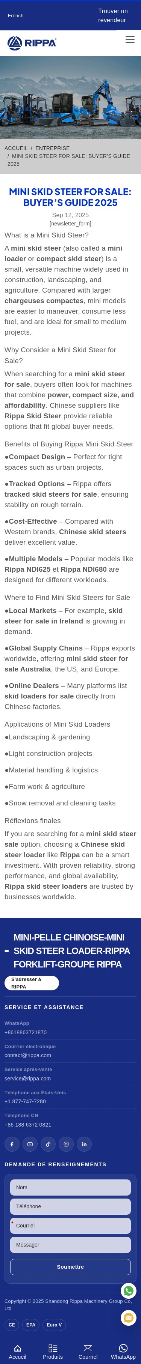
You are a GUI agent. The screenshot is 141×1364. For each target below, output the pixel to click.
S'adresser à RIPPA (26, 983)
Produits (53, 1350)
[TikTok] (48, 1144)
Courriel (88, 1350)
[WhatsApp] (128, 1291)
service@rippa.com (28, 1079)
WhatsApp (123, 1350)
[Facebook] (12, 1144)
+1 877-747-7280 (25, 1101)
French (16, 15)
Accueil (18, 1350)
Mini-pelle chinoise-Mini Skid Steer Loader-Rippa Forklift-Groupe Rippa (72, 950)
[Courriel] (128, 1318)
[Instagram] (66, 1144)
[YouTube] (30, 1144)
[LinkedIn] (84, 1144)
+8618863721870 (26, 1032)
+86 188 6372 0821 (28, 1125)
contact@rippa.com (28, 1055)
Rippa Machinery (89, 1301)
